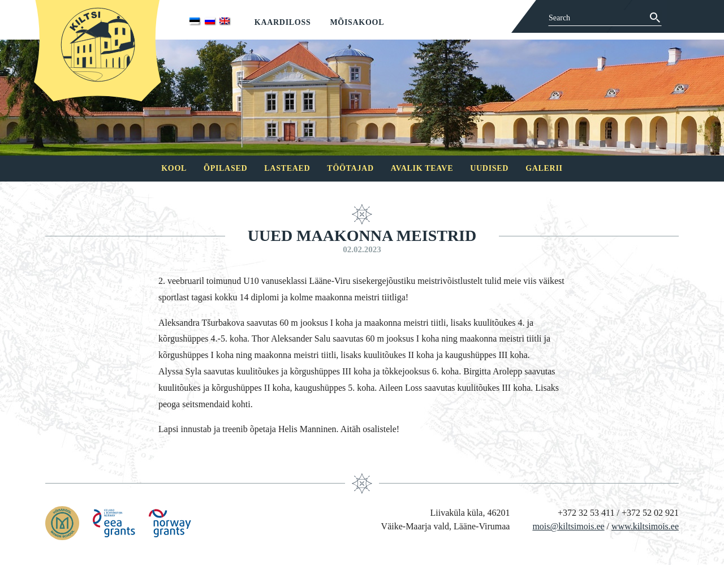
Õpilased (225, 168)
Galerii (544, 168)
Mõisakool (357, 22)
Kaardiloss (283, 22)
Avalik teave (422, 168)
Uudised (489, 168)
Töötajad (350, 168)
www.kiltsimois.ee (645, 526)
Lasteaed (287, 168)
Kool (174, 168)
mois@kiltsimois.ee (568, 526)
